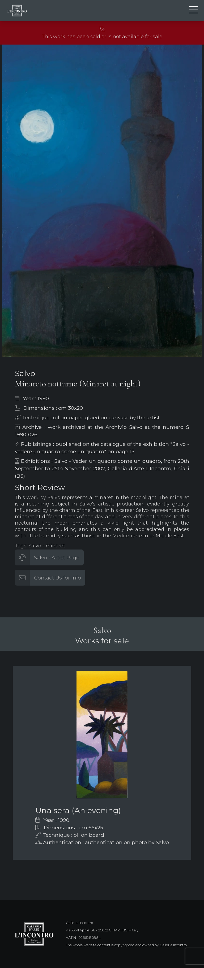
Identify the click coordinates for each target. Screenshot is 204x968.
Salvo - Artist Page (56, 557)
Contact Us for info (57, 577)
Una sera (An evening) (78, 810)
